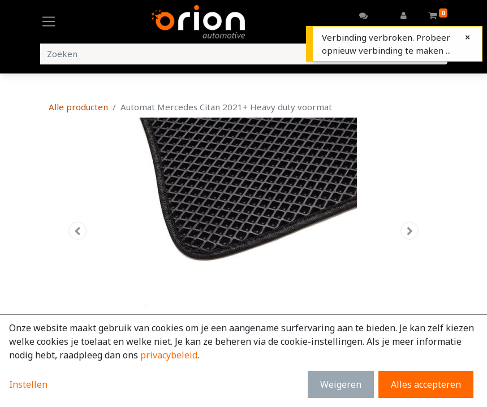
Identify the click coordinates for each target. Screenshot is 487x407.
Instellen (28, 384)
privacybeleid (168, 355)
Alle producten (78, 106)
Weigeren (340, 384)
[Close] (467, 37)
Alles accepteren (426, 384)
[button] (78, 230)
